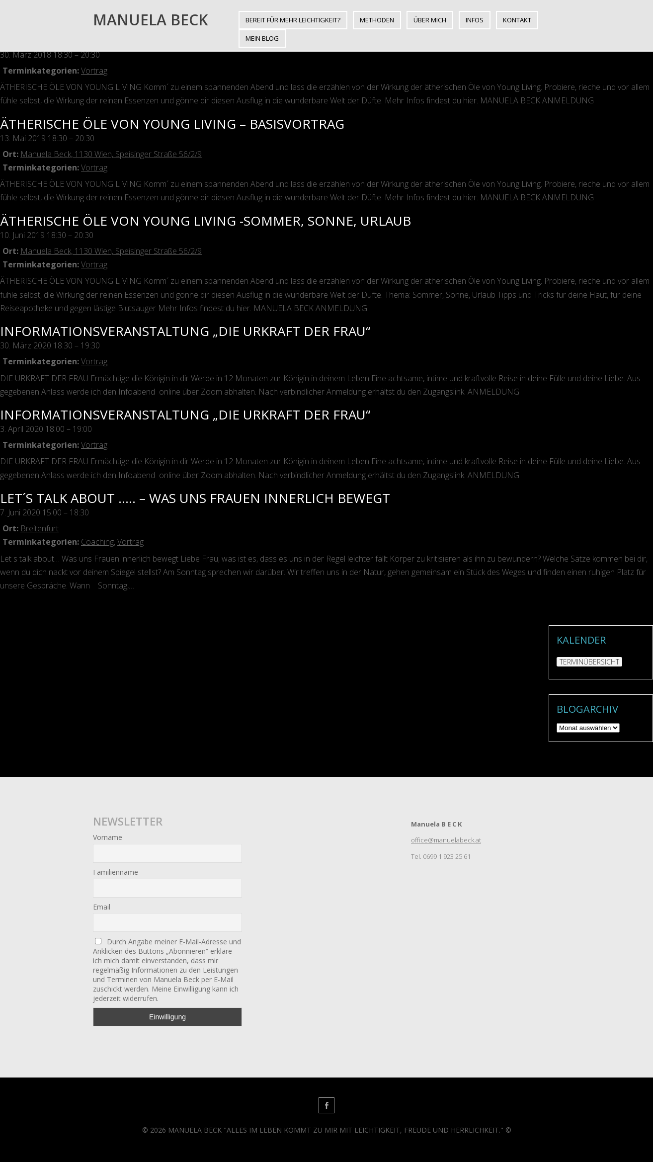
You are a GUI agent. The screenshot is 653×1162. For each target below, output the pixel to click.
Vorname (107, 837)
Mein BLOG (262, 38)
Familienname (115, 872)
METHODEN (377, 19)
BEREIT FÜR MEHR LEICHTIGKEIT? (292, 19)
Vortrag (94, 70)
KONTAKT (517, 19)
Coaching (97, 541)
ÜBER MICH (429, 19)
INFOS (475, 19)
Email (101, 907)
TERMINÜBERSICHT (589, 661)
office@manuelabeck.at (446, 839)
